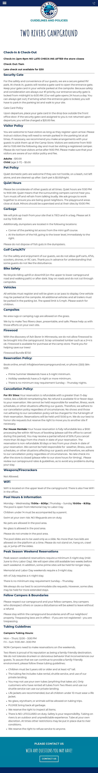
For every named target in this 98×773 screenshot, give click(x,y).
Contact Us (49, 759)
